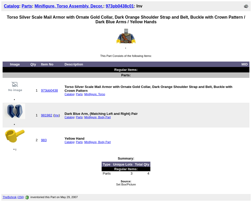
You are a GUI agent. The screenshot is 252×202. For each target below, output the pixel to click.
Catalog (11, 6)
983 (44, 140)
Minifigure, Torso (94, 94)
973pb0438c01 (120, 6)
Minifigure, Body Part (97, 117)
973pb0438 (49, 90)
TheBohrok (10, 197)
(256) (20, 197)
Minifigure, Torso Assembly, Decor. (68, 6)
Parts (27, 6)
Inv (56, 115)
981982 (46, 115)
